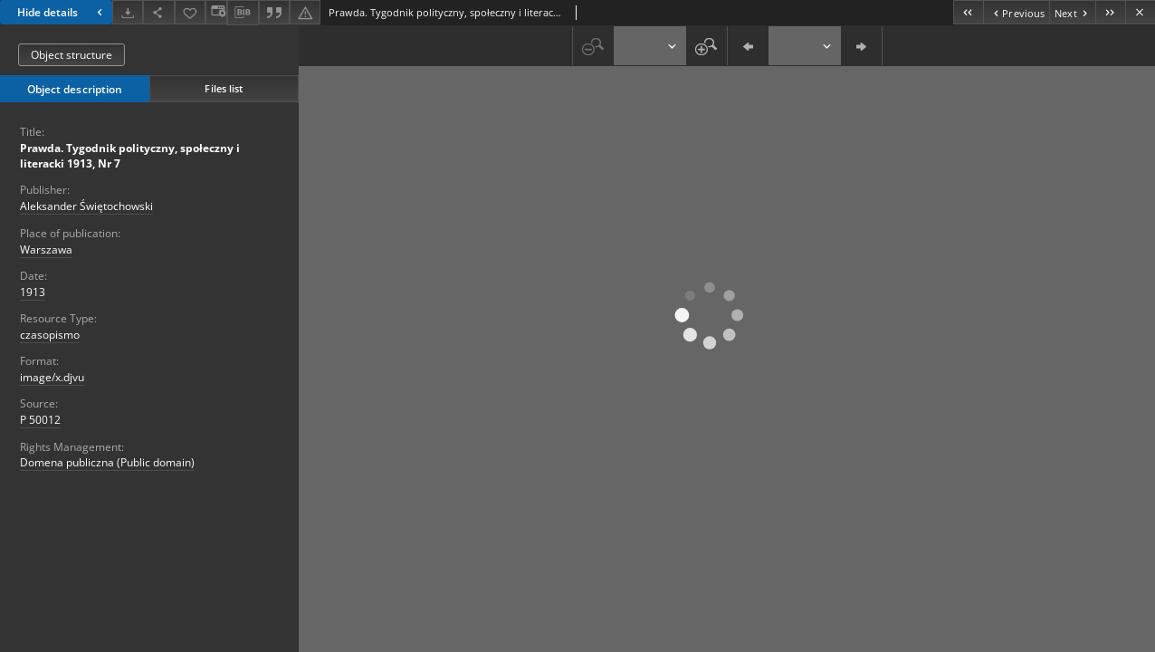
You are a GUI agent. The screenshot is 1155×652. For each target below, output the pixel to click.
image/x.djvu (52, 377)
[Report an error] (305, 12)
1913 (32, 292)
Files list (224, 88)
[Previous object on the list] (1016, 12)
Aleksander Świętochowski (86, 206)
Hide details (62, 12)
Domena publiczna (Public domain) (107, 462)
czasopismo (50, 334)
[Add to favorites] (190, 12)
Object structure (71, 54)
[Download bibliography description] (242, 12)
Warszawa (46, 249)
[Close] (1140, 12)
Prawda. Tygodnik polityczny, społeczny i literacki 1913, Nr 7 (130, 155)
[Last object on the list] (1110, 12)
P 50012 (40, 419)
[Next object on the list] (1072, 12)
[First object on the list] (968, 12)
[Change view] (216, 12)
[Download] (127, 12)
